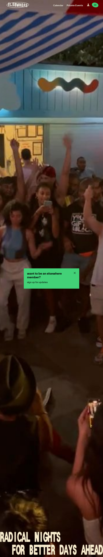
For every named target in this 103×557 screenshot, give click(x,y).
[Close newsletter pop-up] (74, 273)
